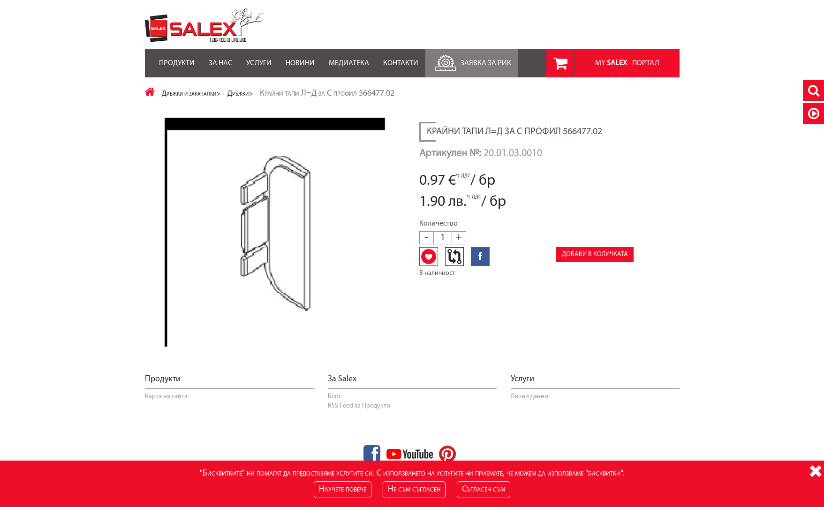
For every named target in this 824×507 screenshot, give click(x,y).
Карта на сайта (166, 396)
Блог (334, 396)
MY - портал (627, 63)
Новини (300, 58)
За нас (220, 58)
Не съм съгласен (414, 489)
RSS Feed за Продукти (359, 405)
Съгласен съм (483, 489)
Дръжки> (240, 94)
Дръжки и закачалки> (191, 94)
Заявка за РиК (471, 60)
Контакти (400, 58)
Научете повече (342, 489)
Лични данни (529, 396)
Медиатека (349, 58)
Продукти (177, 58)
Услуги (259, 58)
